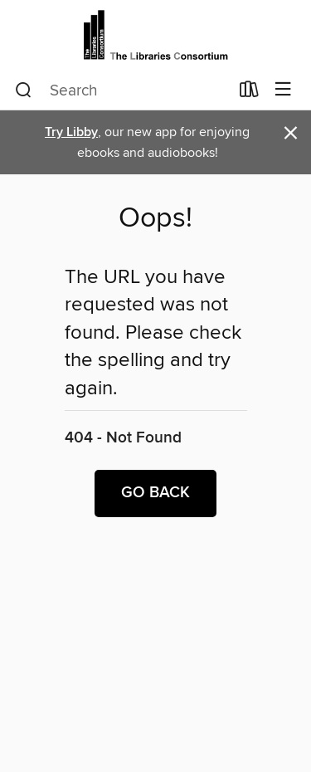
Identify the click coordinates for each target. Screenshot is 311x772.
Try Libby (71, 132)
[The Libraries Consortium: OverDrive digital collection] (155, 35)
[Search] (23, 90)
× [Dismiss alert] (290, 133)
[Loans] (249, 93)
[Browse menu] (283, 90)
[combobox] (122, 90)
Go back (155, 493)
